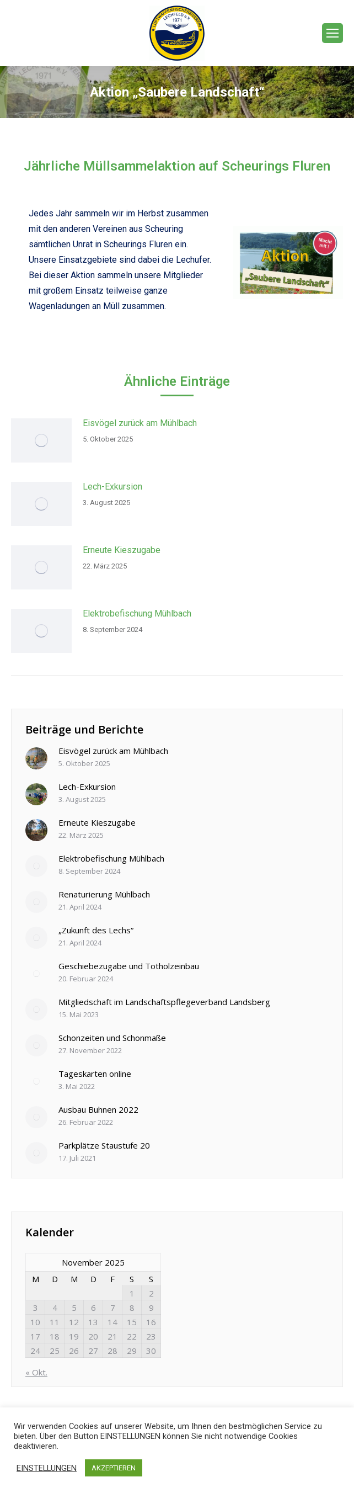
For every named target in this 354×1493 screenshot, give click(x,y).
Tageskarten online (94, 1073)
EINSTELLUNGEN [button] (47, 1468)
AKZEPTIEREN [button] (114, 1468)
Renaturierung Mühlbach (104, 894)
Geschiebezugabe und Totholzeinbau (128, 965)
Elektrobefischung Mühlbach (137, 613)
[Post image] (41, 440)
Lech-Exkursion (112, 486)
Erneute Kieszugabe (121, 550)
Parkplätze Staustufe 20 (104, 1145)
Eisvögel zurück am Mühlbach (140, 423)
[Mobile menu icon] (332, 33)
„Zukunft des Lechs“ (95, 930)
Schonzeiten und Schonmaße (112, 1037)
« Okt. (36, 1372)
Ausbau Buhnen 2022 (98, 1109)
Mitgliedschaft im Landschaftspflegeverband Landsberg (164, 1001)
